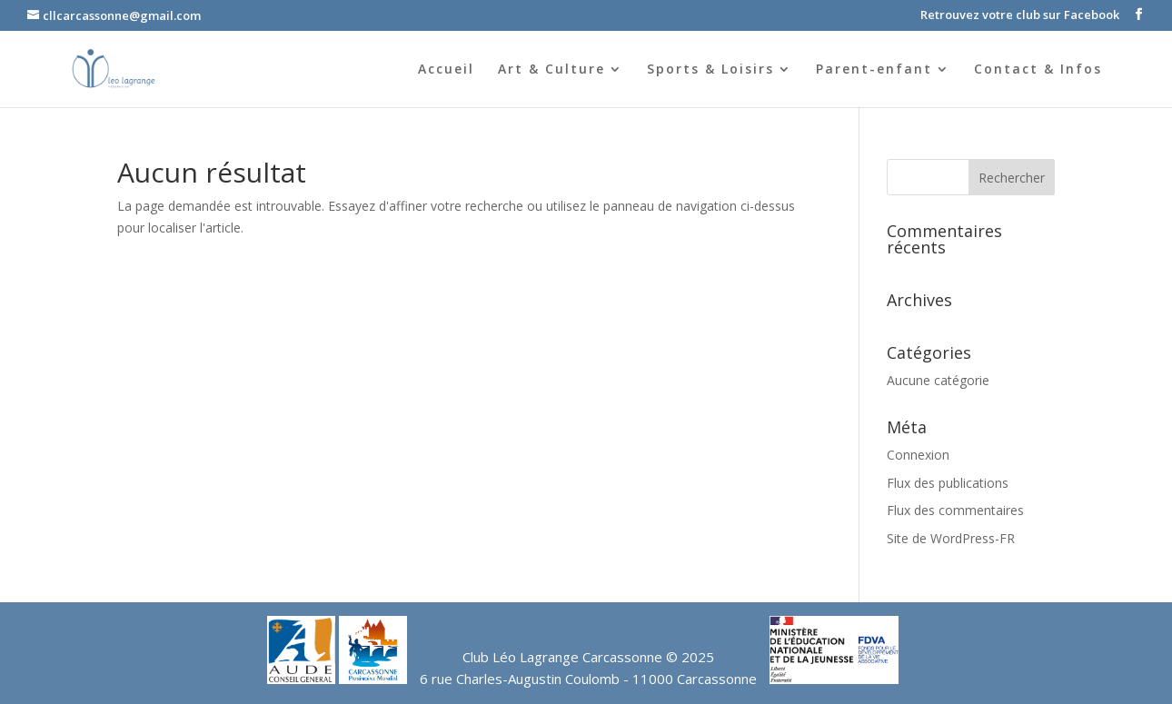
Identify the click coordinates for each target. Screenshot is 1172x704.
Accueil (446, 70)
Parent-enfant (874, 70)
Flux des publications (947, 482)
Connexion (918, 454)
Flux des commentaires (955, 510)
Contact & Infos (1038, 70)
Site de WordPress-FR (951, 538)
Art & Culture (551, 70)
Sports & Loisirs (710, 70)
